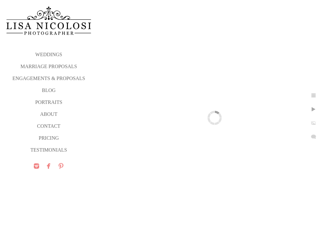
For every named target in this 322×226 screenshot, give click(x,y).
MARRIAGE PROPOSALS (48, 66)
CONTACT (48, 126)
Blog (49, 90)
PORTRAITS (48, 102)
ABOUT (48, 114)
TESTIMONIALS (49, 150)
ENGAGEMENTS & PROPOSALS (48, 78)
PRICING (49, 138)
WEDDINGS (48, 54)
